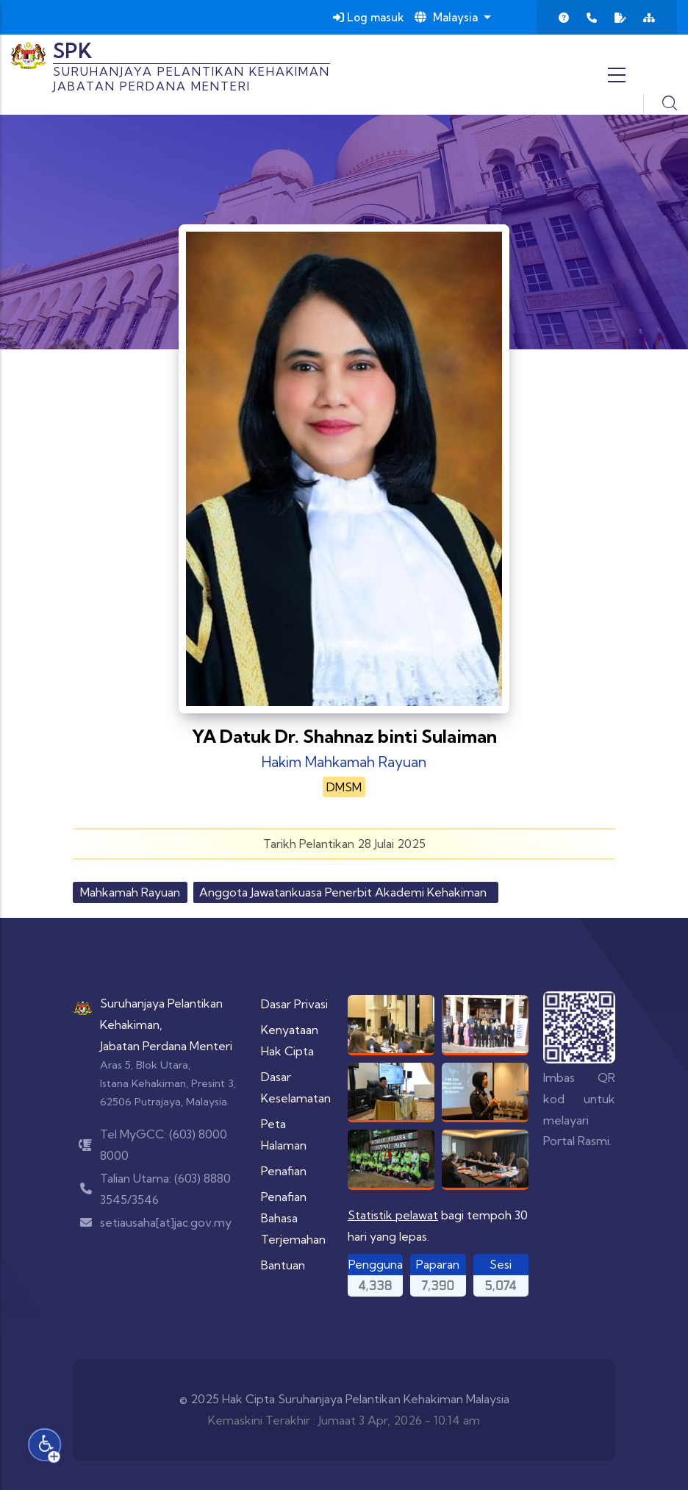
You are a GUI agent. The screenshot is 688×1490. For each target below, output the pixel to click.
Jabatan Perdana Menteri (166, 1045)
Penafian (284, 1170)
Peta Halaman (284, 1134)
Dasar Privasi (294, 1004)
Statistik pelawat (393, 1215)
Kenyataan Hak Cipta (289, 1040)
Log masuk (368, 17)
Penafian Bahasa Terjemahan (293, 1218)
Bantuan (283, 1265)
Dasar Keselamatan (296, 1087)
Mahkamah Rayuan (130, 892)
